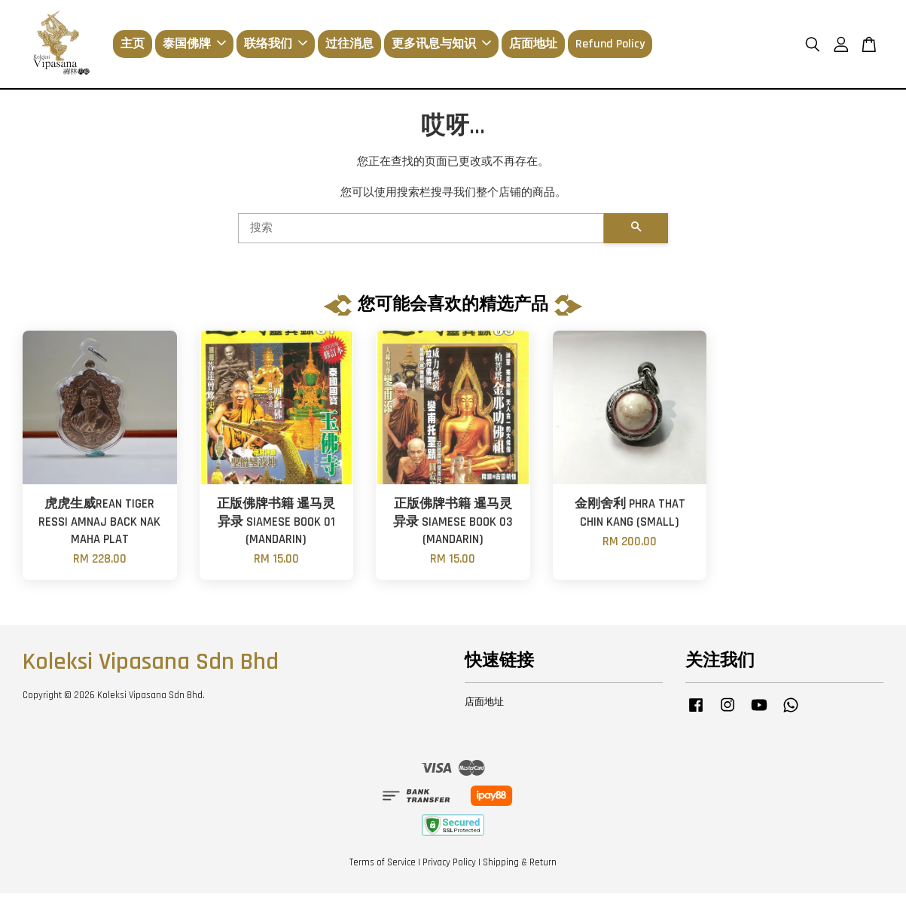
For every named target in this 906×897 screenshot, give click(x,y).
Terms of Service (382, 865)
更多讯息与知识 (441, 45)
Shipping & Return (520, 865)
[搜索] (421, 232)
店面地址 (533, 45)
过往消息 (349, 45)
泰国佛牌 (194, 45)
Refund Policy (610, 45)
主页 (132, 45)
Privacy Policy (449, 865)
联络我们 (275, 45)
